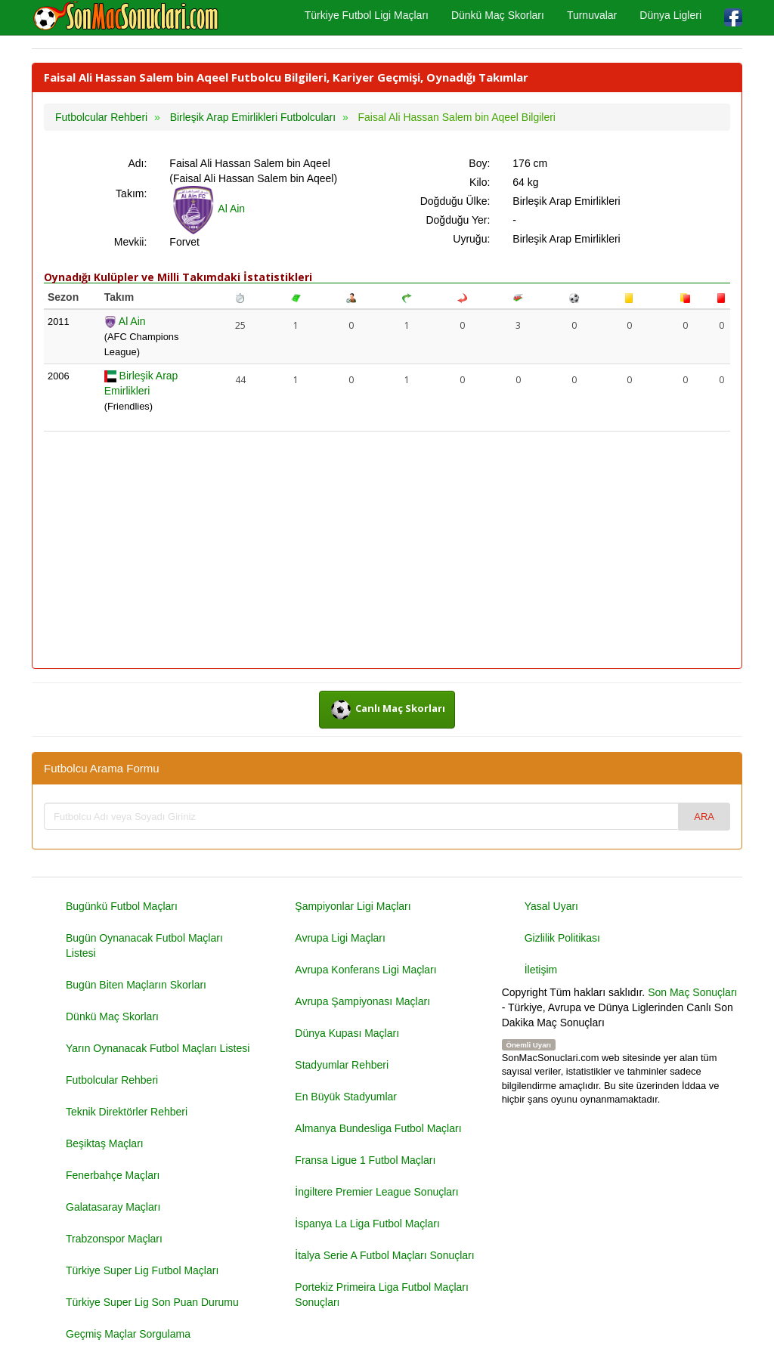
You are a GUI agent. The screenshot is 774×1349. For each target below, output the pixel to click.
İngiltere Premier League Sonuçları (376, 1192)
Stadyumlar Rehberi (342, 1065)
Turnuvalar (592, 15)
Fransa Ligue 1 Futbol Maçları (365, 1160)
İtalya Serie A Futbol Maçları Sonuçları (384, 1255)
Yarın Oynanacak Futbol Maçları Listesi (157, 1048)
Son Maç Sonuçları (692, 992)
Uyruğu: (471, 239)
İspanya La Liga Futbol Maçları (367, 1224)
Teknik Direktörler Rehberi (126, 1112)
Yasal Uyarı (551, 906)
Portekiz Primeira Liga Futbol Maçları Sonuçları (382, 1294)
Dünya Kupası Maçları (347, 1033)
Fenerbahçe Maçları (113, 1175)
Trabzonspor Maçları (114, 1239)
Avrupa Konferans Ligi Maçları (365, 970)
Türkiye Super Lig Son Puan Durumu (152, 1302)
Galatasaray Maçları (113, 1207)
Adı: (137, 163)
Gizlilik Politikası (562, 938)
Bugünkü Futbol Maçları (122, 906)
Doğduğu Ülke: (455, 201)
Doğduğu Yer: (458, 220)
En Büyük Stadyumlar (346, 1097)
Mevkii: (130, 242)
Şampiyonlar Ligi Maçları (352, 906)
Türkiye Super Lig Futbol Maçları (142, 1270)
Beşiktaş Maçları (105, 1143)
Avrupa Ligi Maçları (340, 938)
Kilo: (479, 182)
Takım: (131, 193)
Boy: (479, 163)
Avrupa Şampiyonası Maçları (362, 1001)
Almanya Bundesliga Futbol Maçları (378, 1128)
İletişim (541, 970)
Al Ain (207, 209)
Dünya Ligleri (670, 15)
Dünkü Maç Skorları (497, 15)
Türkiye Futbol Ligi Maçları (367, 15)
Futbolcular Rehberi (112, 1080)
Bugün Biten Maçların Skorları (136, 985)
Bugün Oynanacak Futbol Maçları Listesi (144, 945)
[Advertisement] (387, 551)
